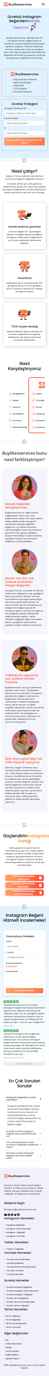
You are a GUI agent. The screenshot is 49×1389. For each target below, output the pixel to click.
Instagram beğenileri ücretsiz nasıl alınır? (21, 1098)
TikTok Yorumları (13, 1327)
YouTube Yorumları (14, 1270)
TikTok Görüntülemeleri (16, 1323)
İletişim (8, 1347)
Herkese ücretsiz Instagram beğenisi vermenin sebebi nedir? (20, 1155)
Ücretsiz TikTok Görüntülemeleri (20, 1302)
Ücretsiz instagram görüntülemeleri (27, 893)
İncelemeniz (12, 971)
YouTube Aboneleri (14, 1274)
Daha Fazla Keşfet (13, 1343)
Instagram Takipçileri (15, 1232)
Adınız (9, 941)
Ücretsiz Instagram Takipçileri (19, 1294)
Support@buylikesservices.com (21, 1209)
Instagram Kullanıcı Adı (15, 108)
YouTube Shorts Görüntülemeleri (20, 1267)
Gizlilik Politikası (11, 1355)
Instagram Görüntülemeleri (18, 1228)
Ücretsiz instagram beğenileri (27, 885)
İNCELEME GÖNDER (24, 990)
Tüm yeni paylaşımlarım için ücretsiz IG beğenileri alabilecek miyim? (22, 1145)
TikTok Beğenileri (13, 1319)
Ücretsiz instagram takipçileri (27, 878)
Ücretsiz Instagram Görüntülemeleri (21, 1291)
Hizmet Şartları (12, 1351)
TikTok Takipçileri (12, 1316)
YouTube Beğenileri (14, 1263)
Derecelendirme (14, 963)
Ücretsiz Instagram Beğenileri (18, 1287)
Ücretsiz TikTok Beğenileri (17, 1298)
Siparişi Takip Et (12, 1358)
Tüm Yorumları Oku (24, 1063)
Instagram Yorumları (15, 1236)
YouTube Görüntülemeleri (17, 1259)
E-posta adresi (11, 118)
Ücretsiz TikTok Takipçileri (17, 1305)
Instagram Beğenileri (15, 1225)
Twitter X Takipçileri (14, 1249)
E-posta (10, 952)
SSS (6, 1340)
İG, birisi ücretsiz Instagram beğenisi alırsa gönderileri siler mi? (21, 1134)
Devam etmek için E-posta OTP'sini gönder (24, 141)
